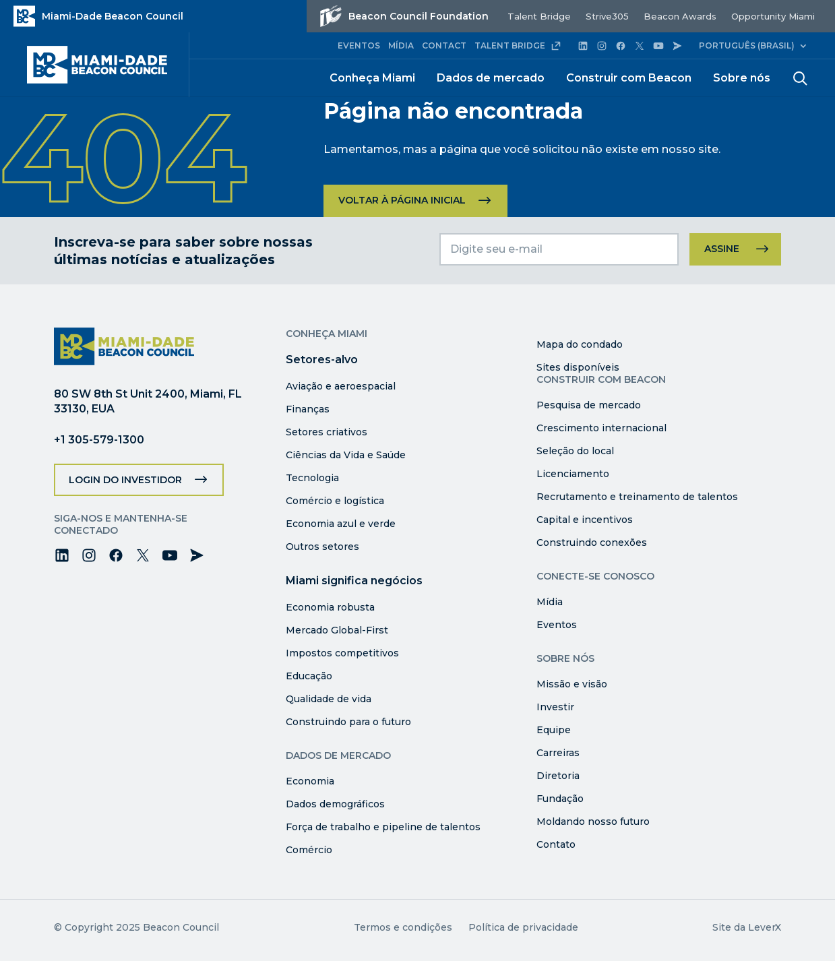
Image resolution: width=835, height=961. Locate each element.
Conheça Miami (372, 77)
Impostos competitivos (342, 653)
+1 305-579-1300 (99, 439)
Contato (556, 844)
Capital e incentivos (584, 520)
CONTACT (444, 45)
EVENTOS (359, 45)
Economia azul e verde (341, 524)
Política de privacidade (523, 927)
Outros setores (322, 546)
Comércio (309, 850)
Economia (310, 781)
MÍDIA (401, 45)
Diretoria (558, 776)
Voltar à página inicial (402, 200)
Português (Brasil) (747, 45)
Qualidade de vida (328, 699)
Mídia (549, 602)
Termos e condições (403, 927)
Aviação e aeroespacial (341, 386)
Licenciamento (572, 474)
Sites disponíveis (577, 367)
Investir (555, 707)
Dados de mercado (491, 77)
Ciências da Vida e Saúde (346, 455)
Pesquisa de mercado (588, 405)
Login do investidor (125, 480)
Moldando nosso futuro (593, 821)
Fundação (560, 799)
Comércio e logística (335, 501)
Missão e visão (571, 684)
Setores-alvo (322, 359)
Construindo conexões (591, 542)
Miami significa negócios (354, 580)
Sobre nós (741, 77)
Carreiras (558, 753)
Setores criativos (326, 432)
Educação (309, 676)
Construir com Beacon (628, 77)
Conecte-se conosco (595, 576)
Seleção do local (575, 451)
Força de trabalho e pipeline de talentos (383, 827)
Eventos (556, 625)
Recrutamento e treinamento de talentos (637, 497)
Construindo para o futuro (348, 722)
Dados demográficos (335, 804)
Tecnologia (312, 478)
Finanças (308, 409)
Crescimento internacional (601, 428)
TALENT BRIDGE (517, 45)
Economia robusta (330, 607)
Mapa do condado (579, 344)
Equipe (553, 730)
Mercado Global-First (337, 630)
